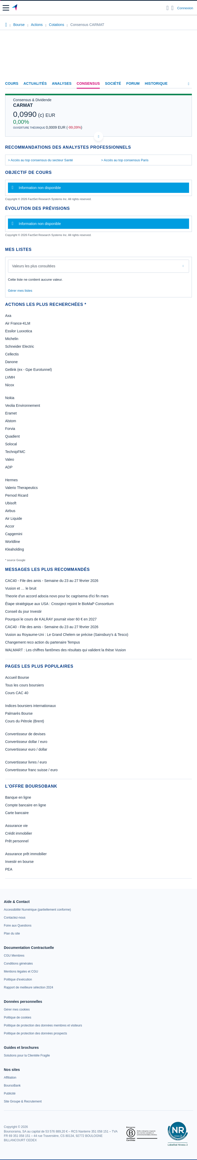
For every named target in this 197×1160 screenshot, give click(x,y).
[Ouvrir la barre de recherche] (167, 8)
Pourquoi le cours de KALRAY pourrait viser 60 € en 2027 (51, 619)
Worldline (12, 542)
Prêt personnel (16, 841)
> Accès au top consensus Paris (125, 160)
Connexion (185, 8)
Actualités (35, 83)
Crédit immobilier (18, 833)
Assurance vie (16, 826)
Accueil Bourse (17, 677)
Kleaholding (14, 549)
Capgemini (13, 534)
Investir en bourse (19, 862)
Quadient (12, 436)
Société (113, 83)
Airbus (10, 511)
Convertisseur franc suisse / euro (31, 770)
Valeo (9, 459)
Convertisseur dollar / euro (26, 742)
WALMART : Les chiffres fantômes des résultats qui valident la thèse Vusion (65, 650)
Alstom (10, 421)
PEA (8, 869)
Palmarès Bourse (19, 713)
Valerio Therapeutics (21, 488)
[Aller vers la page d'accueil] (15, 8)
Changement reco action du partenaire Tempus (42, 642)
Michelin (11, 339)
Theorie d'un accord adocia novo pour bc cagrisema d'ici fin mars (57, 596)
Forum (133, 83)
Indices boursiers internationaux (30, 706)
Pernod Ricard (16, 495)
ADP (9, 467)
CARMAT (23, 105)
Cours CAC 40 (16, 693)
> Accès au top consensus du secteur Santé (40, 160)
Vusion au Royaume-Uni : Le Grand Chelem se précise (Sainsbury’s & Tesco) (66, 635)
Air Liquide (13, 518)
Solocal (11, 444)
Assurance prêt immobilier (26, 854)
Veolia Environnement (22, 405)
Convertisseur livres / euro (26, 762)
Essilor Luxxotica (18, 331)
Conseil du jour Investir (23, 611)
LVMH (10, 377)
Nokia (9, 398)
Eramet (11, 413)
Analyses (62, 83)
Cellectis (12, 354)
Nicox (9, 385)
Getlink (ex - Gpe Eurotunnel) (28, 369)
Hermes (11, 480)
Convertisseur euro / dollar (26, 749)
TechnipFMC (15, 452)
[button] (6, 8)
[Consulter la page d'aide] (172, 8)
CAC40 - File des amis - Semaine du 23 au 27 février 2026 (51, 581)
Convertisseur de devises (25, 734)
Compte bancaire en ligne (25, 805)
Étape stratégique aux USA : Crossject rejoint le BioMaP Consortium (59, 604)
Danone (11, 362)
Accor (9, 526)
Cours (11, 83)
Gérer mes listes (20, 291)
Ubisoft (10, 503)
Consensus (88, 83)
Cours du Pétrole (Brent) (24, 721)
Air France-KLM (17, 323)
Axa (8, 316)
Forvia (10, 429)
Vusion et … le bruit (20, 588)
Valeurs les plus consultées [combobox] (33, 266)
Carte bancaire (17, 813)
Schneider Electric (19, 346)
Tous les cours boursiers (24, 685)
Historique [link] (156, 83)
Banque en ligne (18, 797)
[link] (37, 909)
